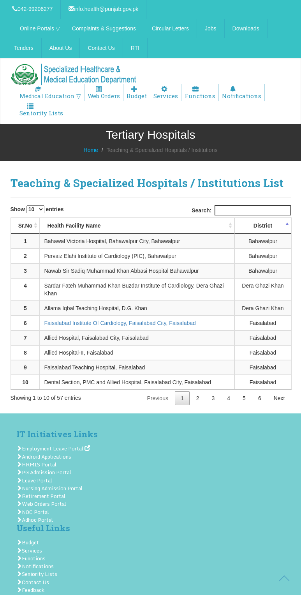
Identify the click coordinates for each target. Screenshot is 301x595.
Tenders (23, 48)
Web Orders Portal (41, 504)
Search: (241, 210)
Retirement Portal (40, 496)
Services (165, 93)
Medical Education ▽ (50, 93)
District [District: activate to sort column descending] (262, 225)
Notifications (241, 93)
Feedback (30, 590)
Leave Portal (34, 480)
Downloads (245, 28)
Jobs (211, 28)
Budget (137, 93)
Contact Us (101, 48)
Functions (200, 93)
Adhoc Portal (34, 520)
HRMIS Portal (36, 464)
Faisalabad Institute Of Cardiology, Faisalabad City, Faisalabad (119, 323)
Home (91, 150)
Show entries (37, 209)
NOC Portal (32, 512)
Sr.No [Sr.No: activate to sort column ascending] (25, 225)
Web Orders (104, 93)
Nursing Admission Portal (49, 488)
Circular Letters (170, 28)
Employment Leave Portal (53, 448)
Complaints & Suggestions (104, 28)
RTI (135, 48)
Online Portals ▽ (40, 28)
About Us (60, 48)
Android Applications (43, 456)
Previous (157, 398)
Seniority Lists (41, 110)
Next (279, 398)
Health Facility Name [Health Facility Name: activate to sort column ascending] (73, 225)
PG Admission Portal (43, 472)
